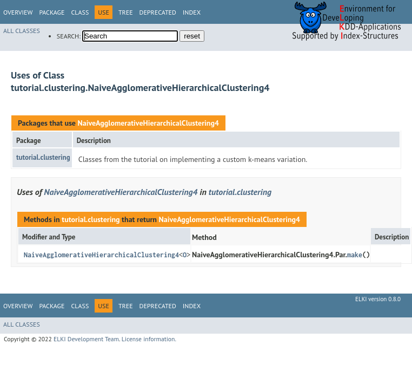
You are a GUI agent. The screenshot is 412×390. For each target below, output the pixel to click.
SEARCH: (69, 36)
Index (192, 12)
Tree (125, 12)
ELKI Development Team (86, 339)
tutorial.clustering (43, 157)
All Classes (21, 31)
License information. (149, 339)
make (354, 255)
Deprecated (157, 12)
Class (80, 12)
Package (51, 12)
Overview (17, 12)
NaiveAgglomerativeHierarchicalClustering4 (147, 123)
